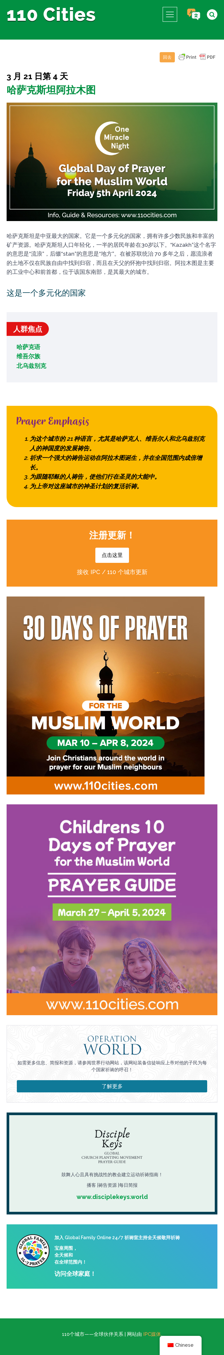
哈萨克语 (28, 346)
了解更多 (112, 1086)
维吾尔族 (28, 356)
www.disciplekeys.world (112, 1196)
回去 (167, 57)
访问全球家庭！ (75, 1273)
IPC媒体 (152, 1334)
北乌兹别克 (31, 365)
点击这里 (112, 555)
